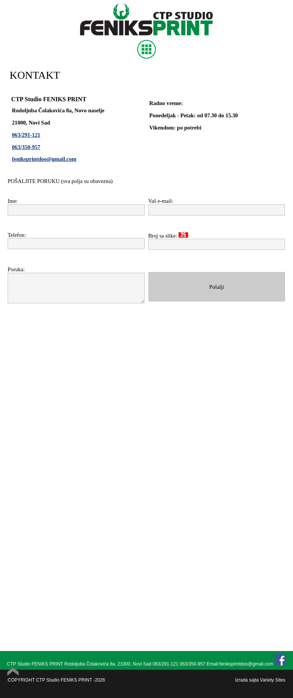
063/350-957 (26, 147)
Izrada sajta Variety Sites (260, 680)
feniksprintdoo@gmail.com (44, 159)
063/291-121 (26, 135)
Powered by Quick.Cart (21, 694)
